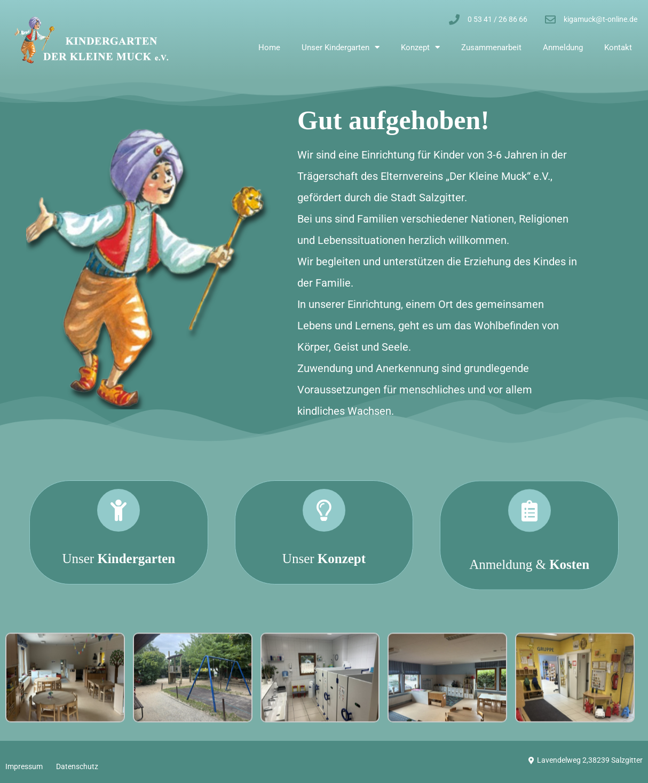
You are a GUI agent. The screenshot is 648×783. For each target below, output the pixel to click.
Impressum (24, 766)
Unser (118, 577)
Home (269, 47)
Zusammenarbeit (491, 47)
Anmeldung (563, 47)
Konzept (420, 47)
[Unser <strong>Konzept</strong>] (324, 559)
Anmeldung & (529, 641)
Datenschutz (77, 766)
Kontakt (618, 47)
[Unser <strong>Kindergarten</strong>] (118, 528)
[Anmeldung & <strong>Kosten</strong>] (529, 587)
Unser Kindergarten (341, 47)
